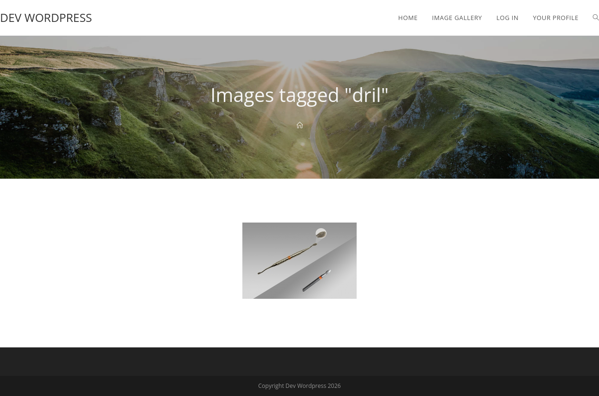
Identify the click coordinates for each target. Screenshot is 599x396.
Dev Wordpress (46, 17)
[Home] (300, 125)
